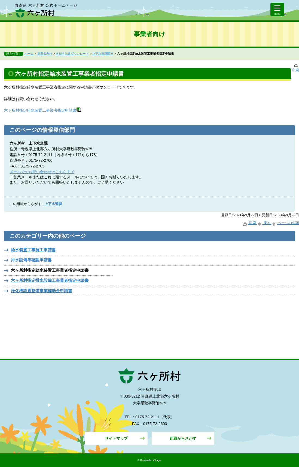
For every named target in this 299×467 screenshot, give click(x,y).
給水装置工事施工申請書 (33, 250)
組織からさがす (183, 438)
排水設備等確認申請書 (31, 260)
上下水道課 (53, 204)
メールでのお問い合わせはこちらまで (42, 172)
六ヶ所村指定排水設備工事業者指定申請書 (50, 280)
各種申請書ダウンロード (72, 53)
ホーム (29, 53)
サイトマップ (116, 438)
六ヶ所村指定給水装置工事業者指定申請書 (42, 110)
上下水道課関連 (102, 53)
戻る (264, 223)
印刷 (249, 223)
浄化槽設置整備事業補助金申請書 (41, 290)
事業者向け (44, 53)
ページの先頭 (285, 223)
